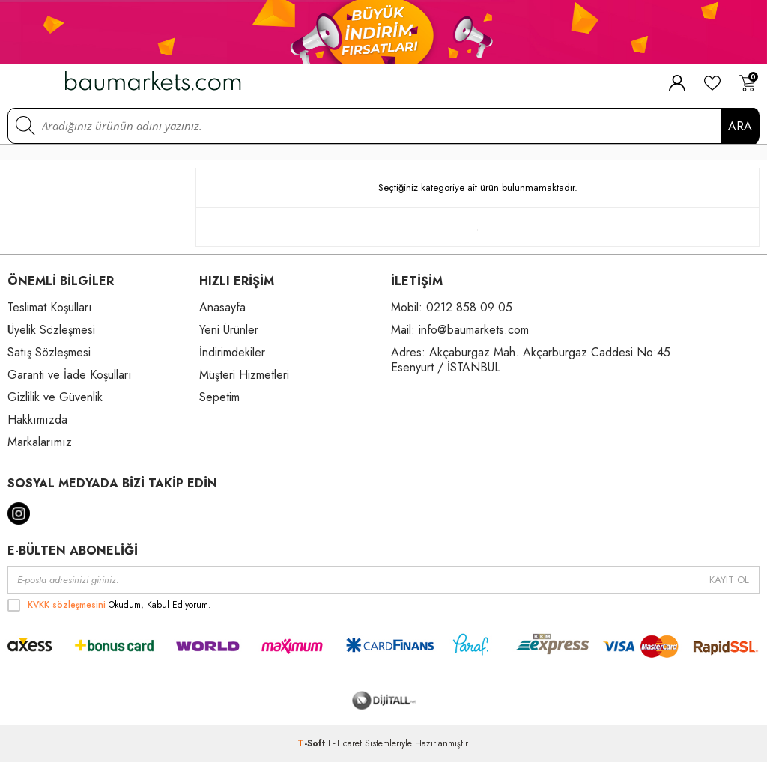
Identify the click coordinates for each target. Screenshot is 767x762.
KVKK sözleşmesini (67, 605)
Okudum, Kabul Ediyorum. (109, 604)
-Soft (312, 743)
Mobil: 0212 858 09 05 (451, 307)
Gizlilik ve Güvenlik (55, 397)
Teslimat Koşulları (49, 307)
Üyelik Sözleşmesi (51, 329)
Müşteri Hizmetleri (244, 374)
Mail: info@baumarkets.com (460, 329)
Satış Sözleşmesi (49, 352)
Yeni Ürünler (228, 329)
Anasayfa (222, 307)
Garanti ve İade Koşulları (69, 374)
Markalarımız (39, 442)
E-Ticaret (345, 743)
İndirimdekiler (232, 352)
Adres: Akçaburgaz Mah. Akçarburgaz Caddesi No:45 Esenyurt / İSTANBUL (530, 360)
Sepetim (219, 397)
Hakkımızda (37, 419)
